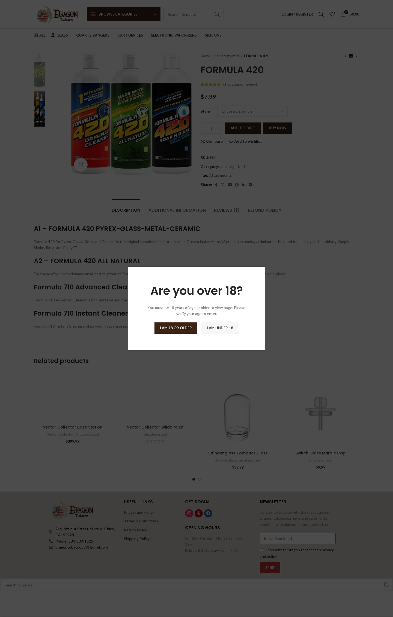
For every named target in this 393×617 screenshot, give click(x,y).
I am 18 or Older (176, 328)
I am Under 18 (220, 328)
